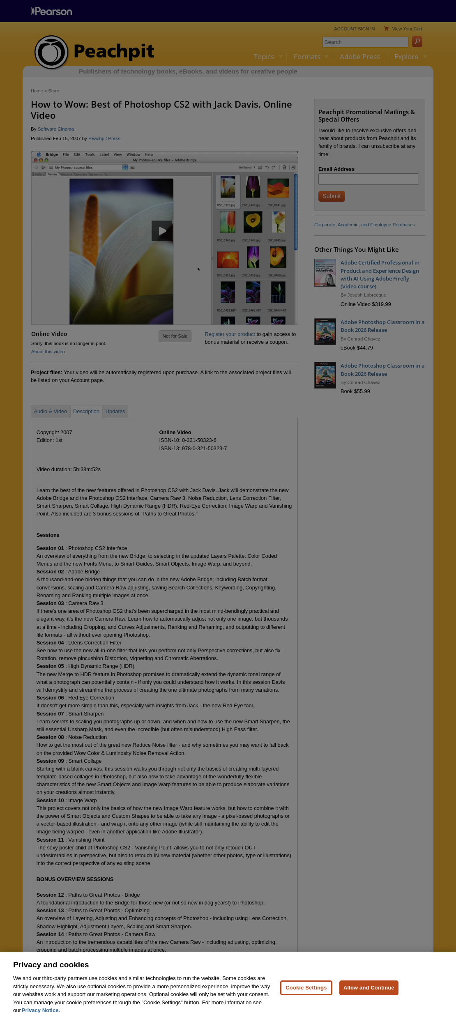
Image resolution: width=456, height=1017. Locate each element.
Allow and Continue (368, 997)
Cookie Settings (306, 997)
